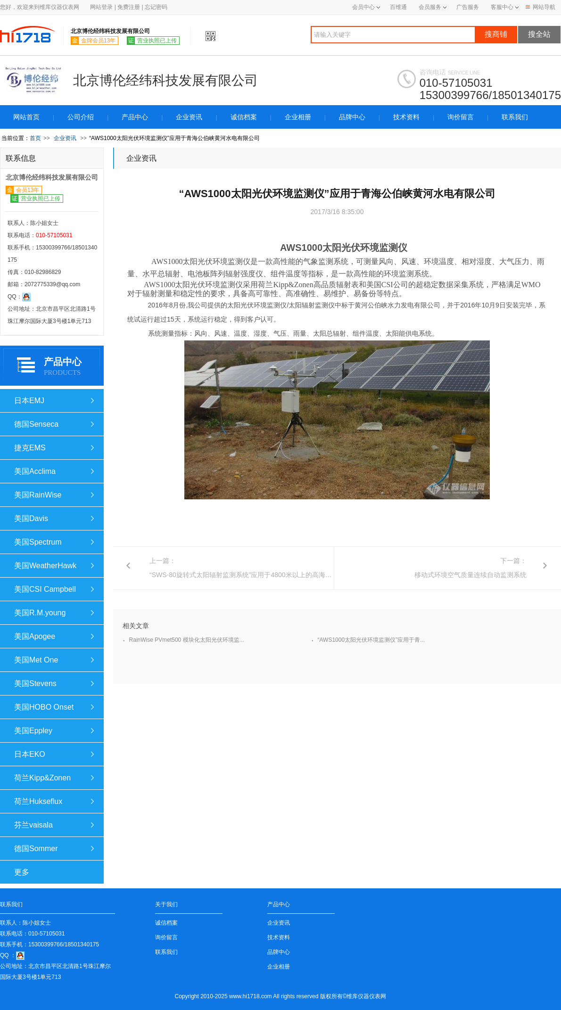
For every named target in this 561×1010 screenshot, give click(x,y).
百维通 (398, 7)
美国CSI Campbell (45, 589)
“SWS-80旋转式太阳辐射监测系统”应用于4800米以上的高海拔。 (243, 575)
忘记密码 (156, 7)
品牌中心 (352, 117)
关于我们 (166, 904)
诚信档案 (244, 117)
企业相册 (298, 117)
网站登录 (101, 7)
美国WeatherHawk (45, 566)
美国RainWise (37, 495)
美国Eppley (33, 731)
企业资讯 (189, 117)
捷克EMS (30, 448)
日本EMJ (29, 401)
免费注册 (128, 7)
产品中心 (135, 117)
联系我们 (515, 117)
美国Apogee (34, 636)
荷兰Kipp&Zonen (42, 778)
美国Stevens (35, 683)
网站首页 (26, 117)
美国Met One (36, 660)
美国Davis (31, 518)
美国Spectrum (37, 542)
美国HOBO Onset (44, 707)
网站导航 (540, 7)
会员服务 (430, 7)
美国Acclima (35, 471)
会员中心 (366, 7)
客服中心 (502, 7)
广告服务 (467, 7)
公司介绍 (80, 117)
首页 (35, 138)
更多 (21, 872)
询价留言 (460, 117)
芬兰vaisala (33, 825)
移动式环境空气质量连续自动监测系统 (470, 575)
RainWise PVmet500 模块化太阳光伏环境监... (186, 640)
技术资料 (406, 117)
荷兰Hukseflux (38, 801)
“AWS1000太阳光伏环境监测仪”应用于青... (371, 640)
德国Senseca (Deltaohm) (36, 428)
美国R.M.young (40, 613)
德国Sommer (36, 848)
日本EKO (29, 754)
